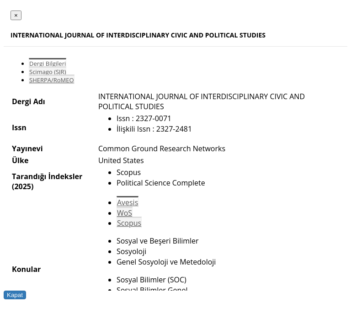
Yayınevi (27, 148)
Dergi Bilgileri (47, 63)
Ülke (20, 160)
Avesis (127, 202)
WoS (124, 213)
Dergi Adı (28, 101)
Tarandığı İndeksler (47, 176)
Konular (26, 269)
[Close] (16, 15)
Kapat (15, 295)
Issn (19, 127)
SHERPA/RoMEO (51, 80)
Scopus (129, 223)
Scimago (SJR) (47, 72)
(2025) (22, 186)
